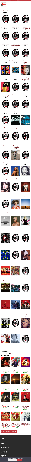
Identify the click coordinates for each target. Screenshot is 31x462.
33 (6, 353)
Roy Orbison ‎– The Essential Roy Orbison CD (5, 144)
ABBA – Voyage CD (15, 386)
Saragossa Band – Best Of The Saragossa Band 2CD (5, 279)
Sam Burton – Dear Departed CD (25, 211)
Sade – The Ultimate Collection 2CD (5, 194)
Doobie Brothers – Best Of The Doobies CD (15, 405)
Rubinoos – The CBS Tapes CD (25, 163)
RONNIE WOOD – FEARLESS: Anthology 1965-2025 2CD (5, 95)
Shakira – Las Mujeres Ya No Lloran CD (26, 330)
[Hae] (14, 7)
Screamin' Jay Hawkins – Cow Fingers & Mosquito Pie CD (15, 279)
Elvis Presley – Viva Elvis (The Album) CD (25, 370)
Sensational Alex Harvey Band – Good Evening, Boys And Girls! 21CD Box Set (25, 313)
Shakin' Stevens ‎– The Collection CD (15, 330)
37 (12, 353)
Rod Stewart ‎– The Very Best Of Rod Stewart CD (5, 61)
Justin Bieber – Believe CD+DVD (5, 387)
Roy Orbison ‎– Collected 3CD (25, 127)
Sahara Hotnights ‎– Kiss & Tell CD (15, 194)
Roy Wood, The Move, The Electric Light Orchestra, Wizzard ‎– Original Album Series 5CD (15, 145)
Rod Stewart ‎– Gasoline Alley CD (15, 27)
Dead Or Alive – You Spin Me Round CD (5, 405)
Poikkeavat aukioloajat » (5, 447)
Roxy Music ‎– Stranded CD (5, 127)
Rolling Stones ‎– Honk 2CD (5, 78)
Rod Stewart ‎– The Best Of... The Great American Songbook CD (15, 44)
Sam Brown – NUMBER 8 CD (15, 211)
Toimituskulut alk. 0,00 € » (15, 0)
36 (11, 354)
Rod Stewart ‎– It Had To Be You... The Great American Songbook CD (25, 27)
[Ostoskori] (27, 7)
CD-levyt (6, 10)
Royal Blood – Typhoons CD (25, 143)
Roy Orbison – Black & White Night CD (15, 127)
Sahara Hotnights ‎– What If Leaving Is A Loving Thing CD (5, 212)
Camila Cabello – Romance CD (5, 370)
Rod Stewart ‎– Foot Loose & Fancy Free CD (5, 27)
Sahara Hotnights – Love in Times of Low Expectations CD (25, 195)
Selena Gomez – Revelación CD (5, 312)
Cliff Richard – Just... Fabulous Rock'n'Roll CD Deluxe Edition (25, 387)
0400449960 (5, 451)
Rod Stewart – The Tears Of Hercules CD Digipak (25, 424)
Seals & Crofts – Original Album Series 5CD (5, 295)
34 (7, 354)
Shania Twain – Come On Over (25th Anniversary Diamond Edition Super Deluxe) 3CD (5, 347)
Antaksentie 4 (3, 439)
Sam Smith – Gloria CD (15, 227)
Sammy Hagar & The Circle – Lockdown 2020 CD (5, 246)
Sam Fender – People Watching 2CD (5, 228)
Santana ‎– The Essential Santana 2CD (15, 262)
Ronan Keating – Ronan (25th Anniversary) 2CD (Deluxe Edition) (25, 78)
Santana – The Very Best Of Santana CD (25, 262)
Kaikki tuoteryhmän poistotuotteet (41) (8, 431)
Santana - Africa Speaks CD (15, 245)
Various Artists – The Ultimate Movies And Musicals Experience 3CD (5, 424)
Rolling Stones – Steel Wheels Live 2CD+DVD (15, 78)
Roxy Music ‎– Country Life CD (25, 95)
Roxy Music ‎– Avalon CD (15, 94)
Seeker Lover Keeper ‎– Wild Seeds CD (25, 295)
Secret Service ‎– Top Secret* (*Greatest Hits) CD (15, 296)
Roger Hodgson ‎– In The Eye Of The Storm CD (15, 61)
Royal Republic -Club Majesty (5, 163)
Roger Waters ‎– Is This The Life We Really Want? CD (25, 61)
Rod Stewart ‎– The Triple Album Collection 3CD (25, 44)
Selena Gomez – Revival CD (15, 312)
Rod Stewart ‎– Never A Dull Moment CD (5, 44)
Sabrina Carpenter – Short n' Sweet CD (15, 178)
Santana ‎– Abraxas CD (26, 244)
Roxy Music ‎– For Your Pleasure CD (5, 112)
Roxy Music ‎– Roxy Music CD (15, 112)
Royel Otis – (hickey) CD (15, 162)
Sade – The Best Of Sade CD (25, 178)
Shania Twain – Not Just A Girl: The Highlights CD (15, 346)
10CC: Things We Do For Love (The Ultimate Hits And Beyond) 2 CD (15, 424)
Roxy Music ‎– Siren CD (25, 111)
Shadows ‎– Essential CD (5, 329)
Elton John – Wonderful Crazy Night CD (15, 370)
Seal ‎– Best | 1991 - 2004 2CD (25, 278)
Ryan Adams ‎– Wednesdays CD (5, 178)
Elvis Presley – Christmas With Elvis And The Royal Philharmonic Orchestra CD (25, 406)
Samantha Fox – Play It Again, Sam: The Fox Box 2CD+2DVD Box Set (25, 229)
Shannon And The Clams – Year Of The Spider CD (25, 346)
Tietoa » (22, 458)
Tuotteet (2, 10)
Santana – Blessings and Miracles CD (5, 262)
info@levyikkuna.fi (4, 452)
